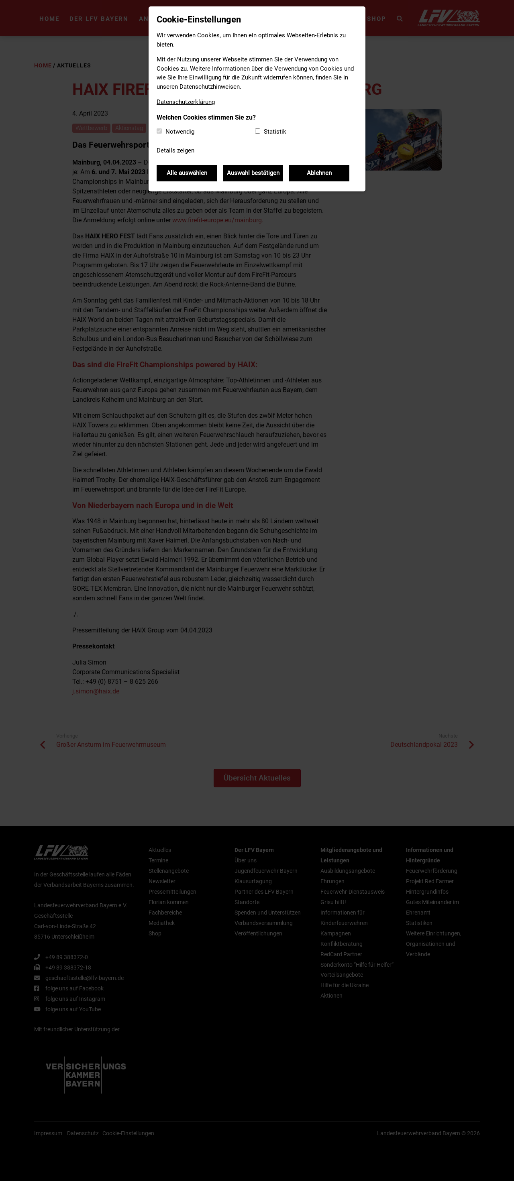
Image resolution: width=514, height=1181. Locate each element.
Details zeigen (175, 150)
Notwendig (179, 131)
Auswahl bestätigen (253, 173)
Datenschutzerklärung (186, 102)
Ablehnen (319, 173)
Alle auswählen (187, 173)
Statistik (275, 131)
